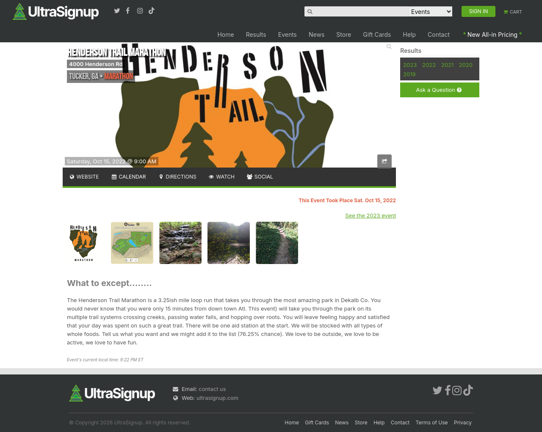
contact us (212, 388)
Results (256, 34)
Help (409, 34)
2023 (410, 64)
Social (259, 176)
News (316, 34)
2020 (466, 64)
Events (287, 34)
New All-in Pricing (492, 34)
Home (225, 34)
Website (84, 176)
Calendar (128, 176)
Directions (177, 176)
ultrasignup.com (217, 397)
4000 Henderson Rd (96, 64)
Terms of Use (432, 422)
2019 (409, 74)
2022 (429, 64)
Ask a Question (438, 90)
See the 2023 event (370, 215)
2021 (447, 64)
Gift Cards (377, 34)
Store (343, 34)
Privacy (463, 422)
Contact (439, 34)
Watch (221, 176)
